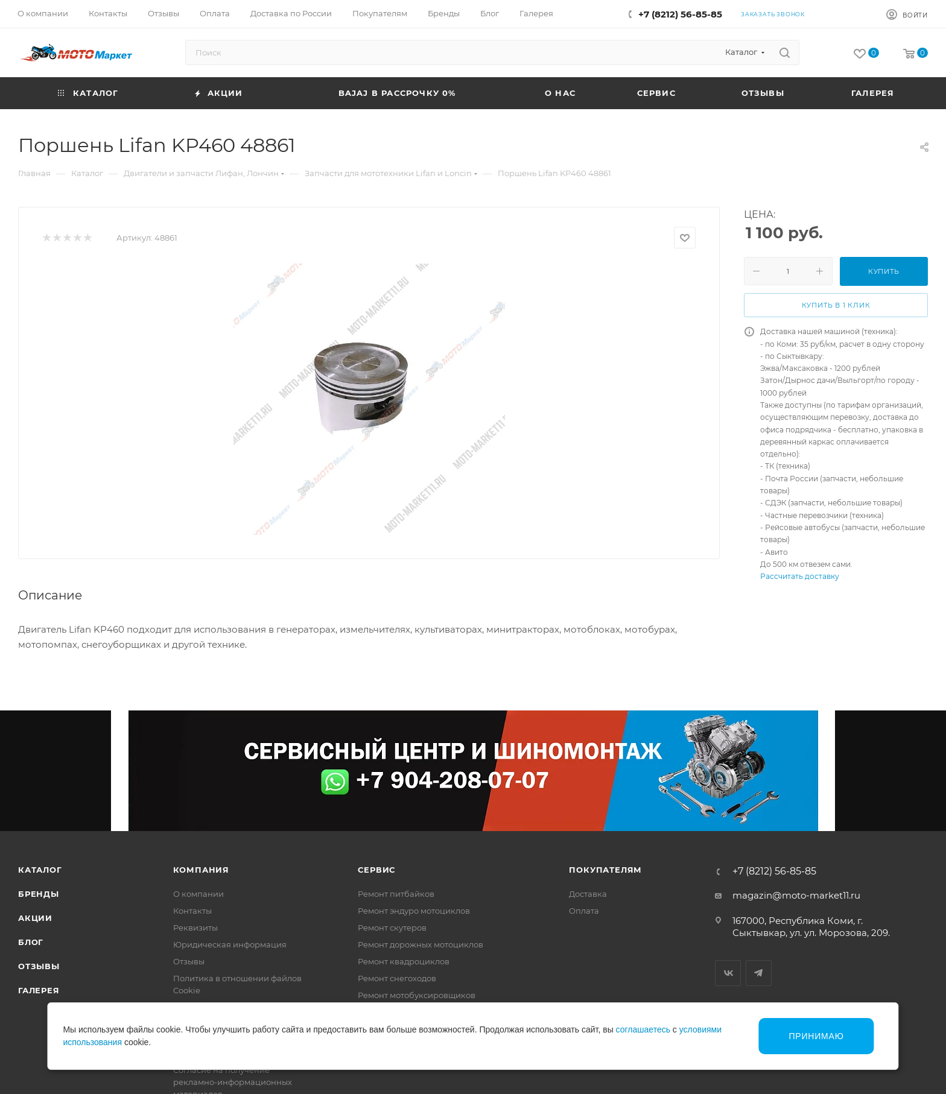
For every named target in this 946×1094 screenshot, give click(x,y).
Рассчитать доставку (799, 576)
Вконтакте (728, 973)
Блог (30, 942)
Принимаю (816, 1036)
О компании (198, 894)
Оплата (584, 910)
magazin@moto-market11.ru (796, 895)
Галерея (39, 990)
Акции (35, 918)
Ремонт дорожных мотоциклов (420, 944)
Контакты (192, 910)
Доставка (588, 894)
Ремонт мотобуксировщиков (416, 995)
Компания (201, 869)
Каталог (40, 869)
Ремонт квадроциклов (403, 961)
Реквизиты (195, 927)
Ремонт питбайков (396, 894)
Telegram (759, 973)
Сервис (376, 869)
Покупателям (605, 869)
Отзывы (39, 966)
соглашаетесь (643, 1029)
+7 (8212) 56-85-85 (680, 14)
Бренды (38, 894)
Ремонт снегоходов (397, 978)
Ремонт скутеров (392, 927)
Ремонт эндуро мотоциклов (414, 910)
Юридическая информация (230, 944)
